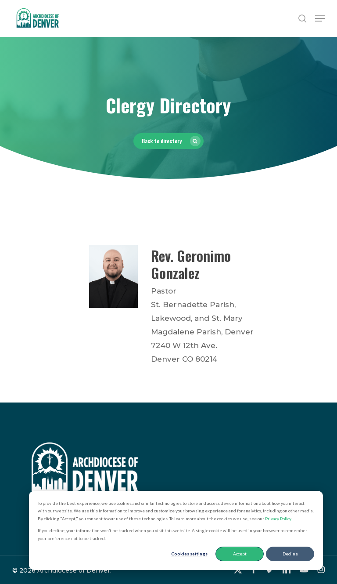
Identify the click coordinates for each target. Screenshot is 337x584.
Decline (290, 553)
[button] (320, 18)
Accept (240, 553)
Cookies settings (189, 553)
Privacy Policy (278, 518)
